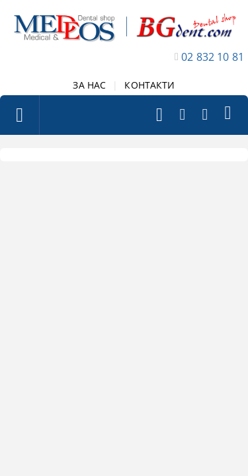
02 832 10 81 (212, 57)
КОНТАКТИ (149, 85)
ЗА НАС (89, 85)
